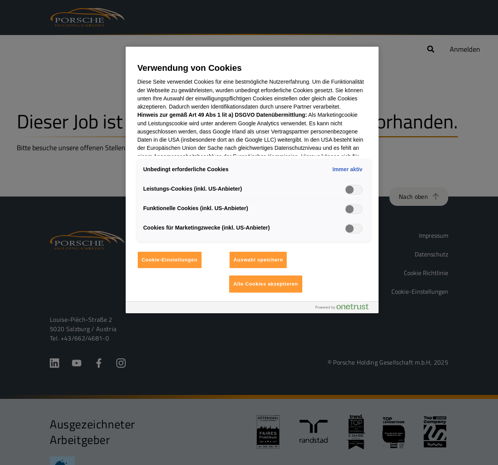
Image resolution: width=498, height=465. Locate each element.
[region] (252, 180)
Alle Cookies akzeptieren (265, 284)
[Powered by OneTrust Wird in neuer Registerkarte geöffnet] (345, 308)
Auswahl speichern (258, 260)
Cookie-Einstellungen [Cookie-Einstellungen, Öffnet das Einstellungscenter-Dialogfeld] (170, 260)
